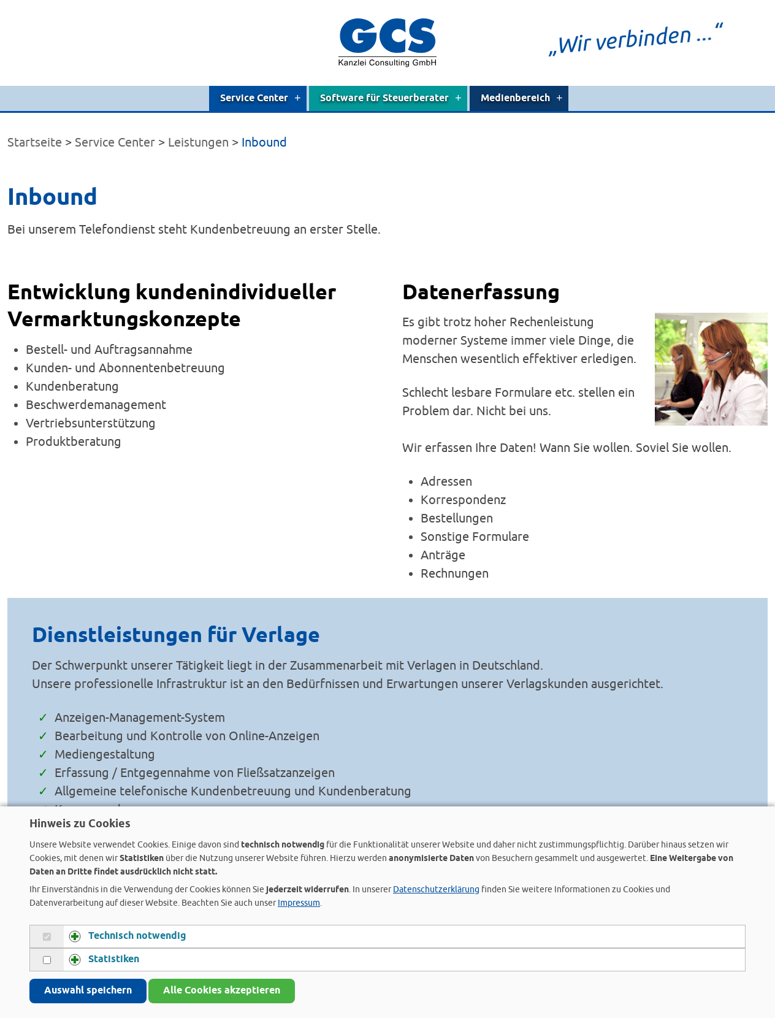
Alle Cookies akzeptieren (221, 990)
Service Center (260, 98)
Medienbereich (522, 98)
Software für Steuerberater (391, 98)
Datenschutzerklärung (436, 889)
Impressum (299, 903)
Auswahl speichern (88, 990)
